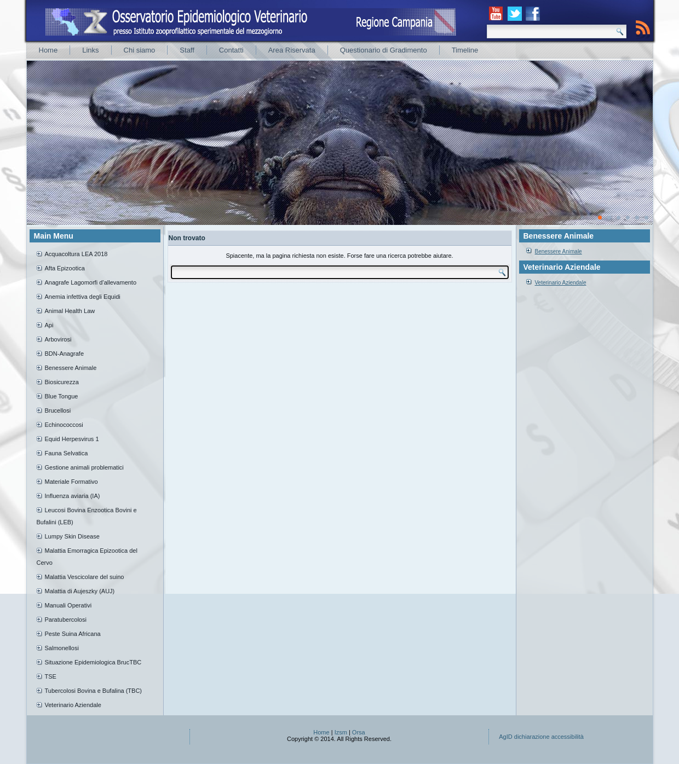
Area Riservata (291, 50)
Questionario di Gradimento (383, 50)
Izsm (341, 732)
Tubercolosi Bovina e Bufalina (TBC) (93, 690)
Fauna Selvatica (66, 453)
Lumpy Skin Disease (72, 536)
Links (90, 50)
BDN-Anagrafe (64, 353)
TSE (50, 676)
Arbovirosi (58, 339)
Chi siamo (140, 50)
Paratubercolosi (66, 619)
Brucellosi (58, 410)
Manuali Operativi (68, 605)
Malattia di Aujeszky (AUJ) (80, 591)
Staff (187, 50)
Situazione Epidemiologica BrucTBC (93, 662)
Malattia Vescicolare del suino (84, 577)
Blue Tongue (61, 396)
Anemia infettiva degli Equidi (82, 296)
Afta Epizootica (65, 268)
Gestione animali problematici (84, 467)
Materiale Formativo (71, 481)
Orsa (358, 732)
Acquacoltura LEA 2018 (76, 254)
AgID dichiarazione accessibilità (541, 736)
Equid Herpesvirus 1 (72, 439)
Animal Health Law (70, 311)
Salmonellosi (62, 648)
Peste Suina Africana (73, 633)
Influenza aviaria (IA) (72, 496)
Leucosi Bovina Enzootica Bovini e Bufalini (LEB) (87, 516)
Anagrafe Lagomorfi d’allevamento (91, 282)
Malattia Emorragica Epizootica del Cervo (87, 556)
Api (49, 325)
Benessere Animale (71, 367)
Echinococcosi (64, 424)
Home (48, 50)
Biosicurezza (62, 382)
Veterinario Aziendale (73, 705)
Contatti (231, 50)
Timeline (465, 50)
